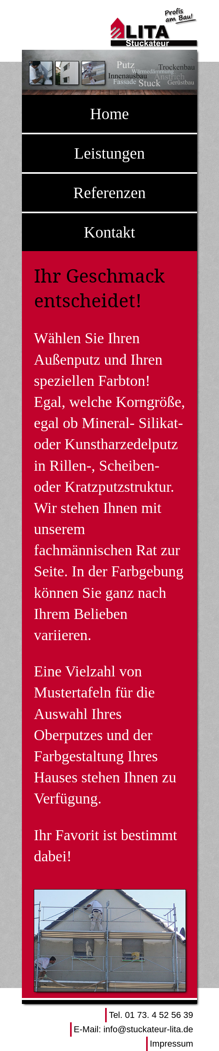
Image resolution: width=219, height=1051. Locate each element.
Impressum (171, 1044)
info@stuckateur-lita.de (148, 1029)
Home (109, 114)
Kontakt (109, 232)
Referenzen (109, 193)
